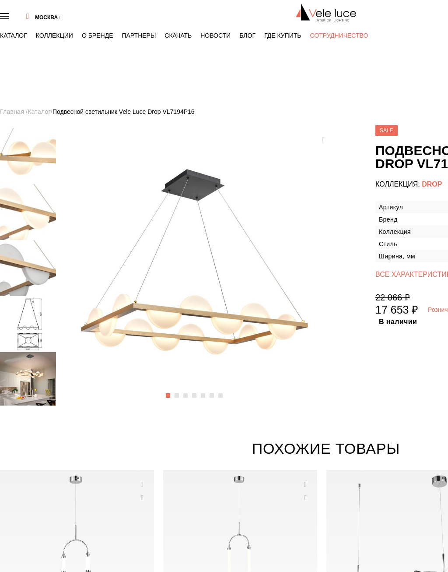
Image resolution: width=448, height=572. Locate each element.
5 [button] (144, 254)
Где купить (196, 23)
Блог (173, 23)
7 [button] (156, 254)
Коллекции (47, 23)
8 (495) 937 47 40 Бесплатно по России (372, 464)
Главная (20, 72)
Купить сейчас (405, 224)
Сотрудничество (232, 23)
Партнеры (102, 23)
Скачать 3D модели (32, 524)
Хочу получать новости (407, 524)
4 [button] (138, 254)
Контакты (22, 500)
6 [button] (150, 254)
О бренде (75, 23)
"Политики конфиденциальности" (394, 535)
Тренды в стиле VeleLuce (38, 488)
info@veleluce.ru (349, 476)
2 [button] (127, 254)
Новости (152, 23)
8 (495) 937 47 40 (369, 11)
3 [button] (133, 254)
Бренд (18, 476)
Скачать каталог (29, 512)
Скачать (127, 23)
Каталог (21, 23)
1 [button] (121, 254)
